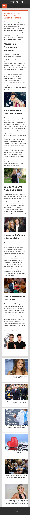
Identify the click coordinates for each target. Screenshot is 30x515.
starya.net (16, 2)
